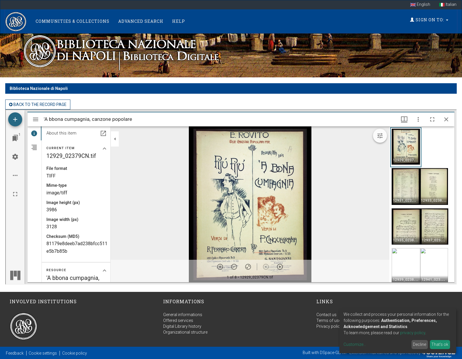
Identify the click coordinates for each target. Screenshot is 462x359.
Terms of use (328, 320)
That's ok (439, 344)
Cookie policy (74, 353)
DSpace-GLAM (333, 352)
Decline (419, 344)
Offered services (178, 320)
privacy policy (412, 332)
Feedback (15, 353)
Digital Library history (182, 326)
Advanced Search (140, 21)
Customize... (355, 344)
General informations (182, 314)
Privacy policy (329, 326)
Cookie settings (43, 353)
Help (178, 21)
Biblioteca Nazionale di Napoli (39, 88)
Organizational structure (185, 332)
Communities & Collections (72, 21)
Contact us (326, 314)
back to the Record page (38, 104)
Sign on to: (429, 19)
